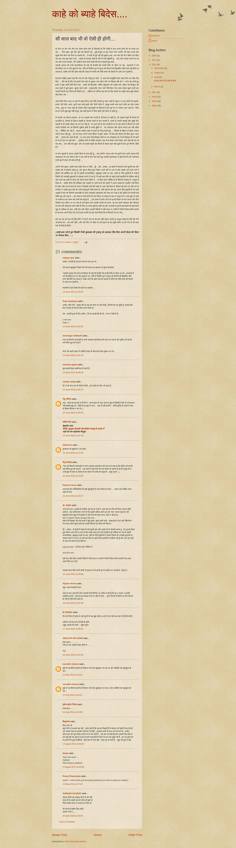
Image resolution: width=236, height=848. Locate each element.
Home (98, 835)
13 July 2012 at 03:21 (72, 695)
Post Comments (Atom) (75, 841)
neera (154, 41)
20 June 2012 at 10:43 (73, 655)
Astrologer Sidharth (72, 335)
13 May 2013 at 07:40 (73, 784)
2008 (154, 105)
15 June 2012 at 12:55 (73, 476)
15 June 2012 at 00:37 (73, 389)
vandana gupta (70, 364)
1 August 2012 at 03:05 (73, 744)
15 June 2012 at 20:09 (73, 574)
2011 (154, 92)
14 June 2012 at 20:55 (73, 326)
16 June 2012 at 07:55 (73, 603)
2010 (154, 97)
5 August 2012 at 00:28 (73, 767)
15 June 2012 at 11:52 (73, 453)
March (157, 86)
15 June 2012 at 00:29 (73, 372)
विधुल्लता (66, 721)
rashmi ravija (69, 381)
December (159, 68)
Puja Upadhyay (70, 301)
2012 (154, 64)
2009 (154, 101)
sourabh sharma (71, 664)
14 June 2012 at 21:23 (73, 355)
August (157, 72)
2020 (154, 55)
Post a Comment (67, 822)
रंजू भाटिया (67, 399)
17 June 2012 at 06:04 (73, 629)
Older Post (135, 835)
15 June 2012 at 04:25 (73, 412)
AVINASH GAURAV (72, 793)
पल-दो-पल (155, 36)
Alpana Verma (69, 583)
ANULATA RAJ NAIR (73, 638)
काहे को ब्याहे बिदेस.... (89, 14)
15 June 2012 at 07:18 (73, 435)
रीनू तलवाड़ (67, 462)
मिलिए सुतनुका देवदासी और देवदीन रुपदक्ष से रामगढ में (83, 429)
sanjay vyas (68, 258)
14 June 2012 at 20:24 (73, 292)
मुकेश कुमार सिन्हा (70, 704)
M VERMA (67, 612)
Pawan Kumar (69, 485)
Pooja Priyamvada (71, 776)
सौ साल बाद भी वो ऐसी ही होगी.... (166, 81)
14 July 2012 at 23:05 (72, 712)
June (156, 77)
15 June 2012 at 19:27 (73, 496)
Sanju (65, 753)
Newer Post (59, 835)
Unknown (67, 445)
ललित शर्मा (67, 422)
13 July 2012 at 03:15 (72, 675)
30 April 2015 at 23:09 (73, 816)
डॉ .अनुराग (67, 505)
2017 (154, 60)
